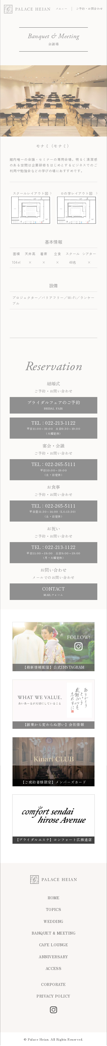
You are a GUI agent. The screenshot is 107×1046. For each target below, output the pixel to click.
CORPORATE (53, 984)
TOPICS (53, 909)
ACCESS (54, 968)
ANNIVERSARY (53, 957)
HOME (54, 898)
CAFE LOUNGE (53, 945)
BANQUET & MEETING (53, 933)
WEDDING (53, 921)
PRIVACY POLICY (53, 996)
